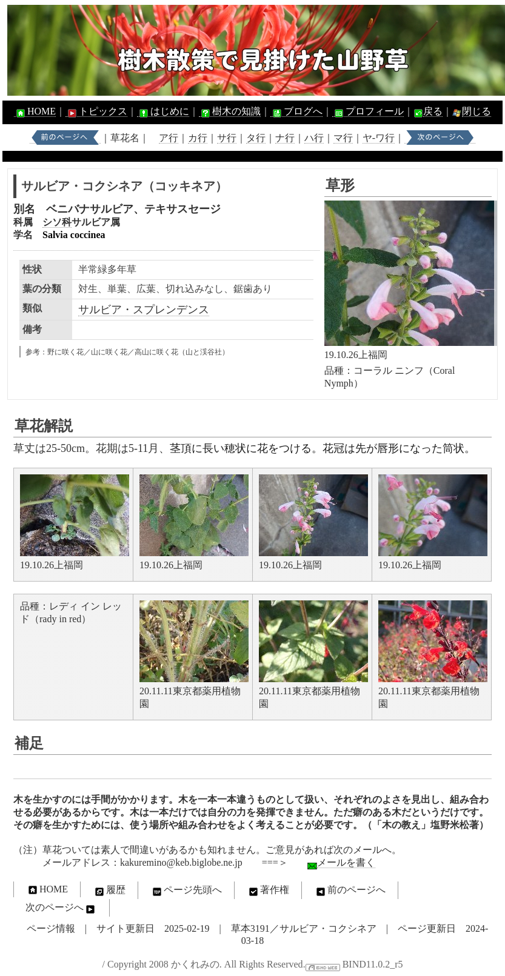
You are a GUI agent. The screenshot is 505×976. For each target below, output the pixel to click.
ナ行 (285, 138)
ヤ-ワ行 (379, 138)
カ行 (197, 138)
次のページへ (61, 908)
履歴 (109, 891)
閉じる (476, 111)
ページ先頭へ (186, 891)
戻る (433, 111)
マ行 (343, 138)
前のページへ (350, 891)
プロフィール (368, 111)
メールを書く (346, 862)
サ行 (226, 138)
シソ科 (57, 222)
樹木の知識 (230, 111)
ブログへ (296, 111)
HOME (35, 111)
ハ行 (314, 138)
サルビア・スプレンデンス (143, 310)
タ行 (256, 138)
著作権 (268, 891)
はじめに (163, 111)
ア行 (168, 138)
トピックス (96, 111)
